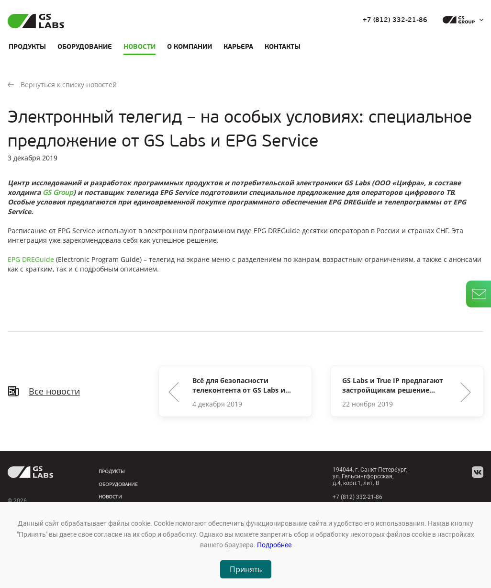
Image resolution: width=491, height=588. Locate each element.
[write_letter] (478, 294)
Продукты (27, 46)
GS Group (58, 192)
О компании (189, 46)
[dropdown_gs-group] (461, 20)
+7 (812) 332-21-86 (395, 20)
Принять (246, 569)
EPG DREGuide (31, 259)
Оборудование (84, 46)
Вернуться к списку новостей (62, 84)
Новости (139, 46)
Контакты (283, 46)
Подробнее (274, 545)
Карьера (238, 46)
